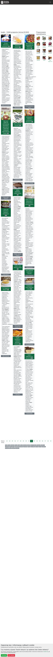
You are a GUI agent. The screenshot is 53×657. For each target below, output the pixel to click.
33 (34, 441)
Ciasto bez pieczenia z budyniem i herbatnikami (6, 311)
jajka (16, 446)
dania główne (12, 446)
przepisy (12, 445)
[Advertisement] (26, 17)
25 (12, 441)
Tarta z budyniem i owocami (22, 194)
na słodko (33, 446)
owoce (40, 446)
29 (23, 441)
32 (31, 441)
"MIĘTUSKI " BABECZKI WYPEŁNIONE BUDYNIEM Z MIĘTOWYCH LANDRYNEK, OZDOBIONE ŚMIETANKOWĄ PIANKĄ (19, 127)
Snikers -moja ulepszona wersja (22, 343)
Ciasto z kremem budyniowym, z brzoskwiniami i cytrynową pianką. (25, 270)
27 (17, 441)
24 (9, 441)
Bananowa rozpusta (22, 46)
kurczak (36, 446)
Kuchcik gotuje (25, 527)
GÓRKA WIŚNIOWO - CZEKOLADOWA (8, 251)
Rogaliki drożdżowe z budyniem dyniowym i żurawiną (8, 465)
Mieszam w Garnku (11, 238)
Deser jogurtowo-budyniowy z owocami (11, 373)
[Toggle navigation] (50, 2)
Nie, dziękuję (11, 655)
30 (26, 441)
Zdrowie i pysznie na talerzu (11, 163)
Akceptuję (4, 655)
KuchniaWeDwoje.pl (25, 459)
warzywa (38, 445)
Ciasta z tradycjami (11, 377)
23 (6, 441)
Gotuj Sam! (8, 518)
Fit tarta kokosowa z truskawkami (6, 45)
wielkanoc (42, 445)
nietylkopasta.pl (22, 249)
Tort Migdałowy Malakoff (5, 391)
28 (20, 441)
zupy (19, 445)
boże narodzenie (33, 445)
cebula (13, 448)
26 (15, 441)
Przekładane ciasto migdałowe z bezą (25, 402)
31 (28, 441)
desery (16, 445)
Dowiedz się (45, 651)
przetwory (17, 448)
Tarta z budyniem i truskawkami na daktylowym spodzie (11, 102)
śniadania (43, 446)
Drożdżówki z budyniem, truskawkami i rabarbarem (11, 175)
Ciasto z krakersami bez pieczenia (24, 471)
